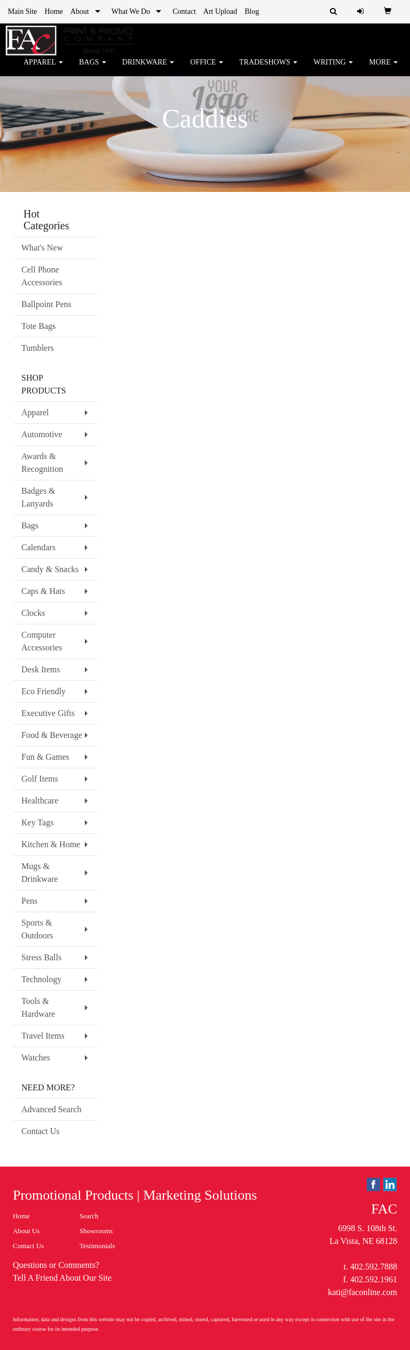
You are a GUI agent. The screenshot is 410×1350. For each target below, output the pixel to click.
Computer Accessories (41, 641)
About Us (26, 1231)
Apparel (43, 69)
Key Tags (37, 822)
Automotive (41, 434)
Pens (29, 900)
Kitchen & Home (50, 844)
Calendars (38, 547)
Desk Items (40, 669)
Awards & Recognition (42, 462)
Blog (252, 11)
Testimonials (97, 1246)
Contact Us (40, 1131)
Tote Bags (38, 326)
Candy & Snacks (50, 569)
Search (89, 1216)
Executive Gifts (48, 713)
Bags (92, 69)
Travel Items (43, 1035)
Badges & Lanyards (38, 497)
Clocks (33, 612)
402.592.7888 (373, 1266)
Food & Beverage (51, 735)
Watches (35, 1057)
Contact (184, 11)
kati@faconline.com (362, 1292)
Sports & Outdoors (37, 929)
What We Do (131, 11)
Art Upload (220, 11)
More (383, 69)
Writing (333, 69)
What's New (42, 247)
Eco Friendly (43, 691)
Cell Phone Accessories (41, 276)
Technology (41, 979)
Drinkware (148, 69)
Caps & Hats (43, 591)
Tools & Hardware (38, 1007)
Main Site (22, 11)
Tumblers (37, 347)
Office (206, 69)
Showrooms (96, 1231)
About (79, 11)
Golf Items (39, 778)
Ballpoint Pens (46, 304)
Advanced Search (51, 1109)
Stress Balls (41, 957)
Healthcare (39, 800)
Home (54, 11)
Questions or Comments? (56, 1264)
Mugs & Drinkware (39, 872)
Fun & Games (45, 756)
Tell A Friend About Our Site (62, 1277)
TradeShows (268, 69)
